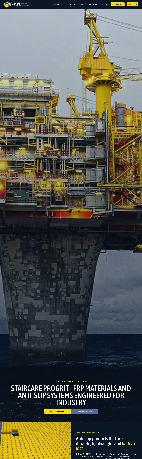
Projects (82, 4)
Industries (70, 4)
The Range (56, 4)
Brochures (93, 4)
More (104, 4)
